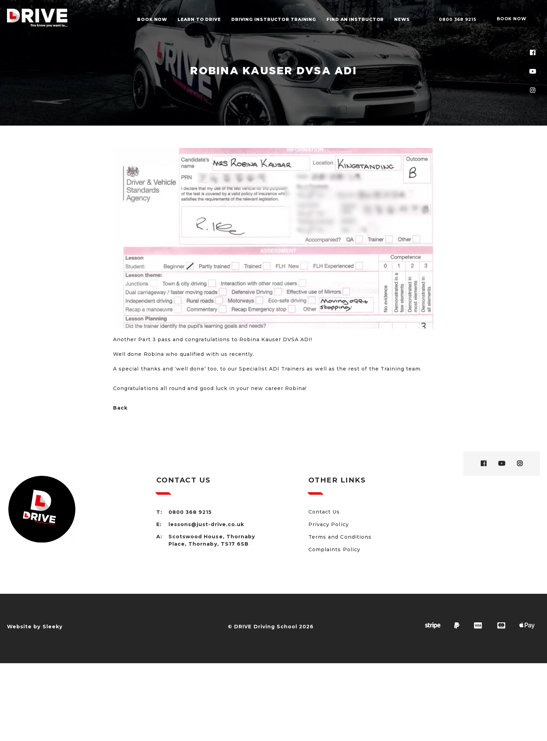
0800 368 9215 (457, 19)
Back (120, 408)
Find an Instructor (355, 19)
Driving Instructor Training (273, 19)
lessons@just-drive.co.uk (206, 524)
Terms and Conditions (340, 537)
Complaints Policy (334, 549)
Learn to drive (199, 19)
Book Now (152, 19)
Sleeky (52, 626)
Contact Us (324, 512)
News (402, 19)
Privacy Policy (328, 524)
